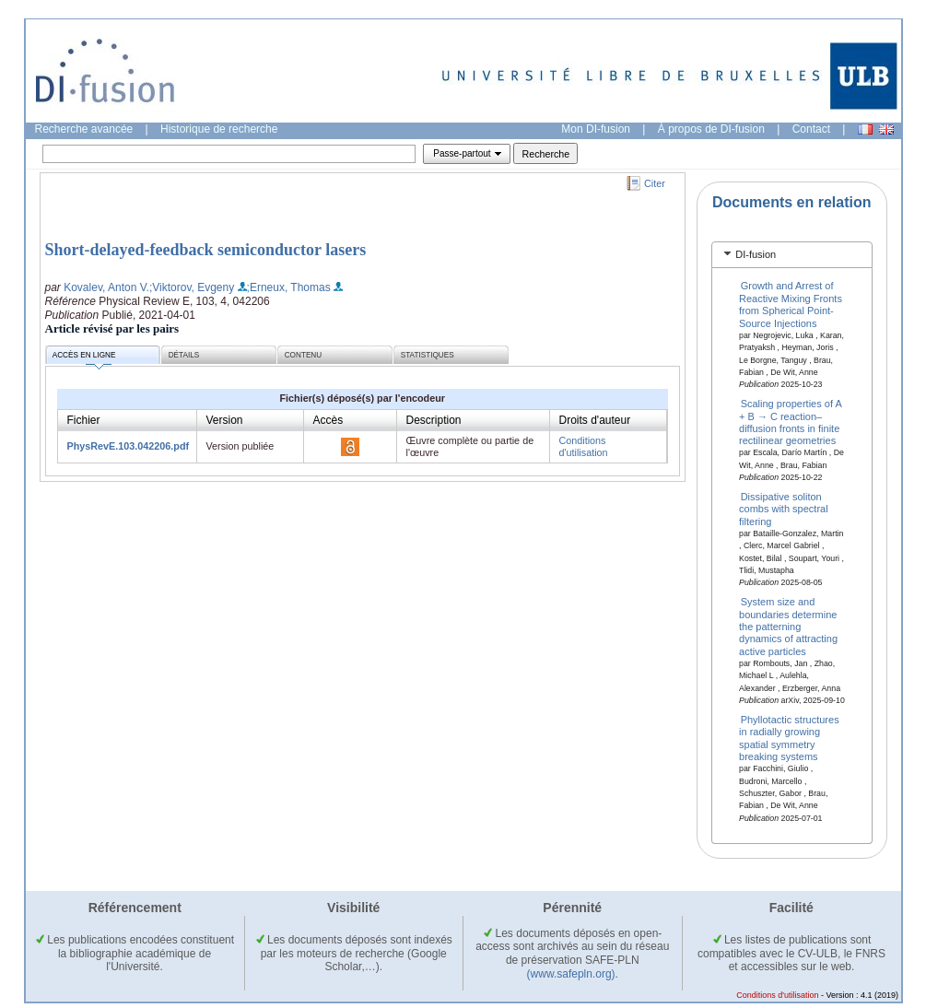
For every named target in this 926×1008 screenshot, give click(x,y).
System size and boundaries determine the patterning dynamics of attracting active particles (788, 626)
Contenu (303, 355)
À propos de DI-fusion (711, 129)
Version (224, 420)
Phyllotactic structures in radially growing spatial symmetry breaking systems (789, 738)
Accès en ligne (84, 358)
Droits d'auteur (595, 420)
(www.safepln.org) (571, 973)
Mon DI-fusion (595, 129)
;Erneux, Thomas (289, 287)
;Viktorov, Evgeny (191, 287)
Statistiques (427, 355)
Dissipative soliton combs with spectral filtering (783, 509)
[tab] (792, 254)
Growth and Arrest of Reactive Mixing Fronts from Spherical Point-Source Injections (790, 304)
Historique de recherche (218, 129)
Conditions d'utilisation (583, 446)
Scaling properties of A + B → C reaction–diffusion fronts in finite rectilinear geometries (790, 422)
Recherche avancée (84, 129)
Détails (184, 355)
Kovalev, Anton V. (106, 287)
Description (434, 420)
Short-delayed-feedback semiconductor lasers (206, 249)
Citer (654, 183)
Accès (328, 420)
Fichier (83, 420)
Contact (811, 129)
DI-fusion (755, 254)
